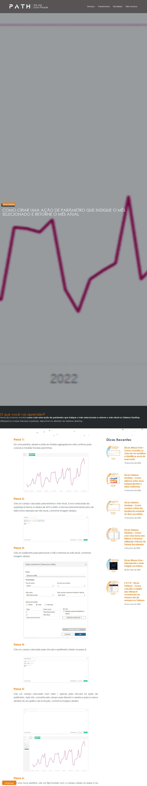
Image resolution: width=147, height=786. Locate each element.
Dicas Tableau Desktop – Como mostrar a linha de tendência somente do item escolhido (134, 508)
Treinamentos (104, 6)
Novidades (117, 6)
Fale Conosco (131, 6)
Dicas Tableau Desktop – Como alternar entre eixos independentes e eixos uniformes (134, 481)
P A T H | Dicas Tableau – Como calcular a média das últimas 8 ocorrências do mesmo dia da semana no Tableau (134, 592)
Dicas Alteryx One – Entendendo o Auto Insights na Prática (134, 563)
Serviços (91, 6)
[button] (9, 204)
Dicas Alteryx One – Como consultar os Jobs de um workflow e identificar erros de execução (135, 453)
